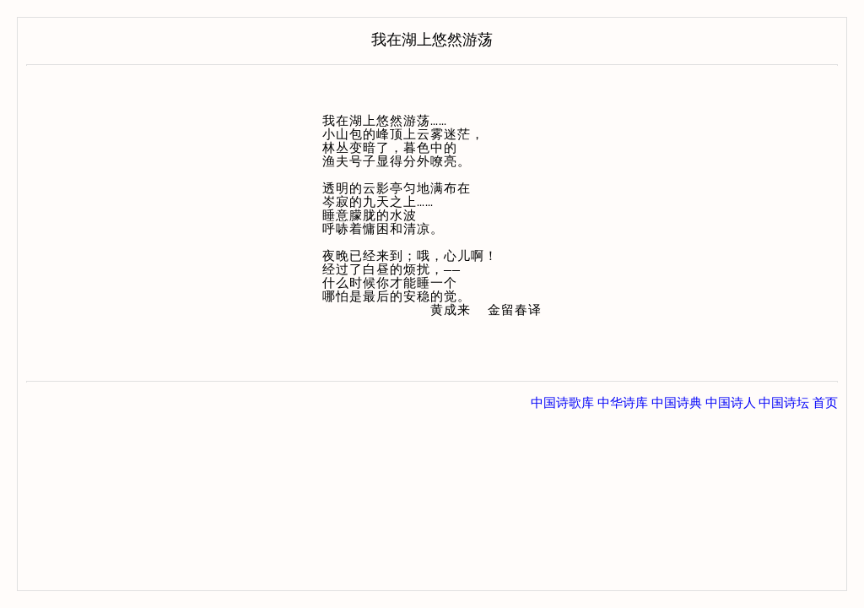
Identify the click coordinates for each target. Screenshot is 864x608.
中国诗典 (676, 403)
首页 (825, 403)
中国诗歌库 (562, 403)
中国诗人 (730, 403)
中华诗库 (622, 403)
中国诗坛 (784, 403)
